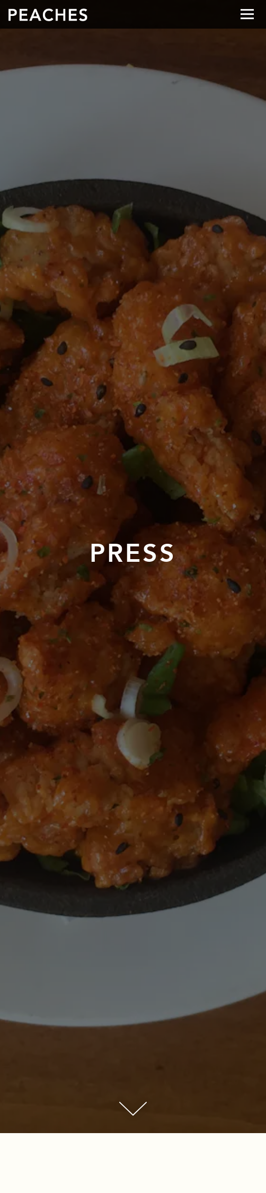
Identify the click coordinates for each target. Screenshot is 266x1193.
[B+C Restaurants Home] (47, 14)
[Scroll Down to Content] (133, 1108)
